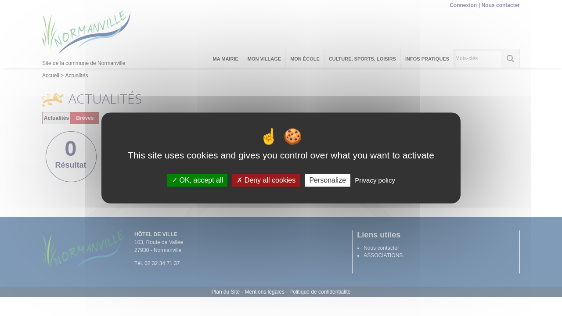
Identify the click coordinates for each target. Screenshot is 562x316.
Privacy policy (375, 180)
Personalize (327, 180)
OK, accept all (197, 180)
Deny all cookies (266, 180)
